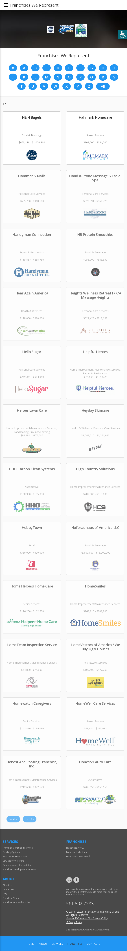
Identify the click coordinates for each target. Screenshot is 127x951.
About (43, 943)
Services (57, 943)
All (103, 86)
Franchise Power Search (78, 856)
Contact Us (8, 889)
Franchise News (11, 898)
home (30, 943)
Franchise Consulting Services (18, 847)
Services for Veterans (13, 860)
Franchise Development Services (19, 869)
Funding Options (11, 852)
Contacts (93, 943)
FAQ (5, 893)
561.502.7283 (80, 903)
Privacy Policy (74, 922)
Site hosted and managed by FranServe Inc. (88, 929)
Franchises (74, 943)
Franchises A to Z (75, 847)
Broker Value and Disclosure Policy (87, 918)
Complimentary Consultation (17, 865)
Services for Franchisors (15, 856)
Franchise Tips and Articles (16, 902)
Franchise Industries (76, 852)
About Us (7, 885)
